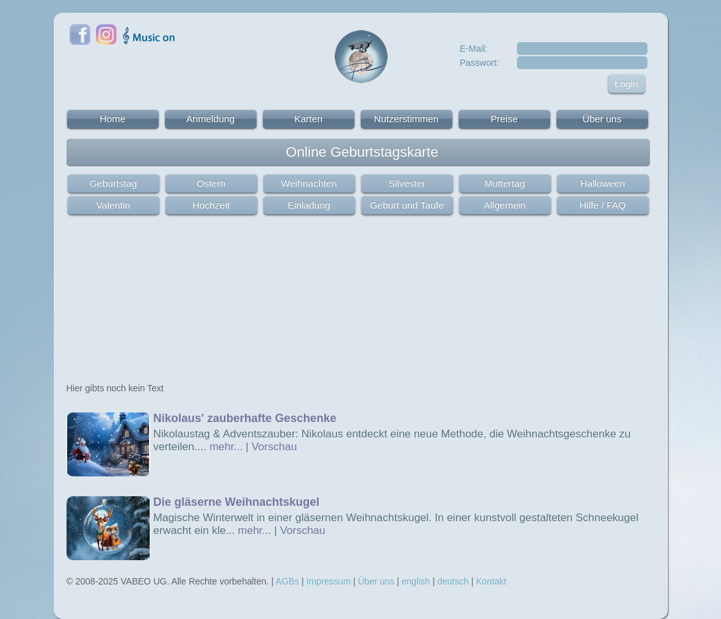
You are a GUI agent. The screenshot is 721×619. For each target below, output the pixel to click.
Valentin (113, 205)
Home (112, 118)
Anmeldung (210, 118)
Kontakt (491, 581)
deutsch (453, 581)
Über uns (602, 118)
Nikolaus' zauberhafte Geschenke (245, 418)
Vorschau (274, 447)
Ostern (210, 183)
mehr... (225, 447)
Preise (504, 118)
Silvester (406, 183)
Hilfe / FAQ (603, 205)
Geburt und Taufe (407, 205)
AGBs (287, 581)
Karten (308, 118)
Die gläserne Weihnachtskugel (237, 502)
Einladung (309, 205)
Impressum (328, 581)
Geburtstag (113, 183)
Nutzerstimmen (406, 118)
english (416, 581)
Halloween (602, 183)
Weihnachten (309, 183)
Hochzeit (211, 205)
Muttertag (504, 183)
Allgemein (505, 205)
